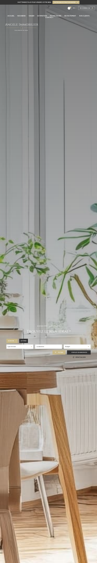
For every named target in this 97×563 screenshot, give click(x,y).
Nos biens (21, 16)
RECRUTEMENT (70, 16)
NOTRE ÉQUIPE (55, 16)
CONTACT (49, 17)
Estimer (23, 341)
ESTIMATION (42, 16)
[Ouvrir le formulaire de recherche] (58, 352)
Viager (31, 16)
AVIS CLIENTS (84, 16)
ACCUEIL (10, 16)
